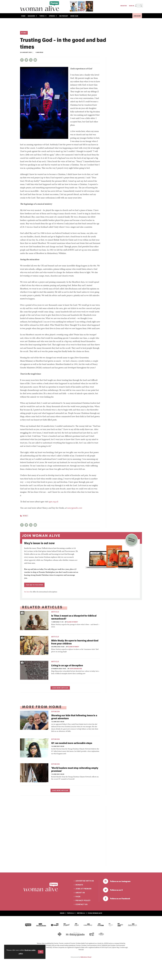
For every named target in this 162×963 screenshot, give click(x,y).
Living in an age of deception (67, 665)
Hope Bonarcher (76, 668)
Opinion (55, 711)
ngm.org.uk (53, 501)
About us (80, 893)
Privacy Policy (83, 900)
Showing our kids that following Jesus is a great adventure (74, 717)
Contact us (82, 904)
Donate (79, 885)
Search (141, 5)
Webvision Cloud (85, 957)
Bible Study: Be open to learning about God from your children (74, 642)
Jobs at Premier (83, 889)
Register (123, 6)
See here (27, 591)
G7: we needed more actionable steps (71, 743)
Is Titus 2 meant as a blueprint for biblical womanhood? (73, 617)
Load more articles (60, 688)
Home (24, 33)
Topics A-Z (70, 913)
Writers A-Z (81, 913)
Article (55, 612)
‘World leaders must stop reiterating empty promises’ (74, 769)
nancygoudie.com (74, 507)
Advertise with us (85, 881)
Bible (25, 515)
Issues (62, 913)
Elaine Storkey (72, 622)
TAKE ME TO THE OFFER (34, 585)
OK (41, 952)
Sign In (131, 6)
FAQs (78, 896)
